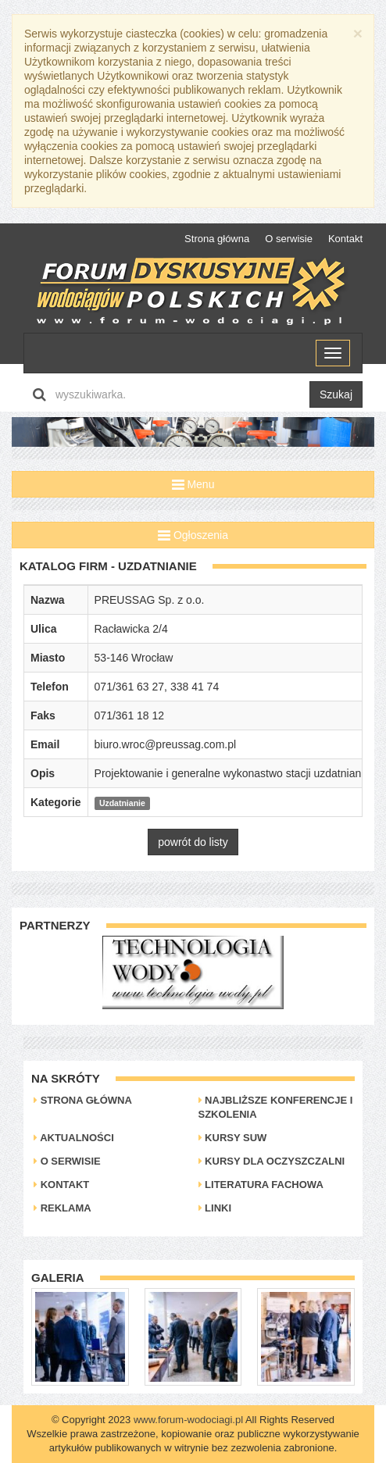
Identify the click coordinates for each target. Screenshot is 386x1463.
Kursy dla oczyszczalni (271, 1161)
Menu (193, 484)
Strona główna (216, 238)
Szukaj (336, 394)
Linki (215, 1208)
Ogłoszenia (193, 535)
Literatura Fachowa (260, 1184)
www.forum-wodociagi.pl (188, 1420)
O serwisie (289, 238)
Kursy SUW (232, 1138)
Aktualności (74, 1138)
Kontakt (345, 238)
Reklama (62, 1208)
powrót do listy (192, 842)
